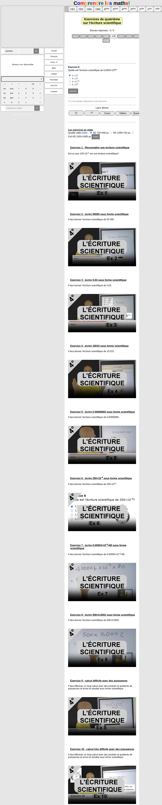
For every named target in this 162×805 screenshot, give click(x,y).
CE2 (81, 9)
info (85, 133)
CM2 (97, 9)
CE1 (72, 9)
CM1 (89, 9)
